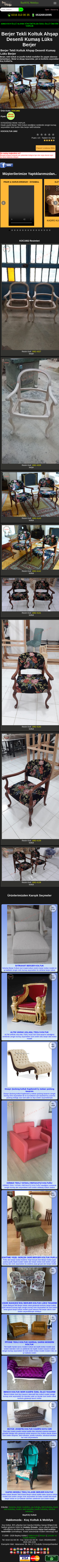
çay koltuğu (35, 1507)
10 (33, 230)
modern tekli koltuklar (25, 1509)
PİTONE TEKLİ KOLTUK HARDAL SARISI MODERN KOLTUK (29, 1343)
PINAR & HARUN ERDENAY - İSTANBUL (21, 182)
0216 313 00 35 (18, 14)
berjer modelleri (23, 1507)
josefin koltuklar (41, 1509)
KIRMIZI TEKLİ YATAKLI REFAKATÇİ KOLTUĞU (29, 1183)
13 (41, 230)
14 (44, 230)
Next (55, 203)
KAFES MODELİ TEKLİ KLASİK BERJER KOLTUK (29, 1492)
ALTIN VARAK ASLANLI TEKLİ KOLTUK (29, 1032)
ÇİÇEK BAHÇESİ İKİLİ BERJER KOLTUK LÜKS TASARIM (29, 1303)
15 (47, 230)
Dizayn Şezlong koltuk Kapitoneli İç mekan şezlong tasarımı (29, 1090)
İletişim (43, 1535)
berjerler (12, 1507)
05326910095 (42, 14)
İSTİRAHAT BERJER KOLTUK (29, 965)
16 (49, 230)
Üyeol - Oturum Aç (51, 10)
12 (39, 230)
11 (36, 230)
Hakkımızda (33, 1535)
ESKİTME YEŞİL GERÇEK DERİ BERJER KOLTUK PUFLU (29, 1257)
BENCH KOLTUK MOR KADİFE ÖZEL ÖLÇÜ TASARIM (29, 1392)
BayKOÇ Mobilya (29, 2)
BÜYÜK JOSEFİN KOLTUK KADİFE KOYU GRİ (29, 1429)
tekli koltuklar (46, 1507)
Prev (3, 203)
